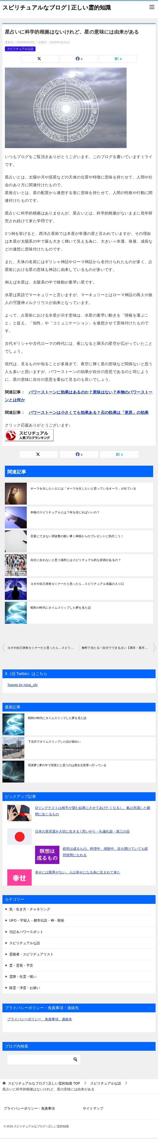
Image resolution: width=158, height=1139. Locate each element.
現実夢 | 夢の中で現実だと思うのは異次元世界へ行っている (67, 765)
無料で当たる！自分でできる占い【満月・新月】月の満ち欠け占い (119, 648)
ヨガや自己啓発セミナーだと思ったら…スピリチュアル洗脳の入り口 (77, 584)
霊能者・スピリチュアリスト (31, 954)
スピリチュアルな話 (20, 49)
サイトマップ (93, 1108)
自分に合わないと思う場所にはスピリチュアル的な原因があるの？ (75, 560)
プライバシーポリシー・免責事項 (29, 1108)
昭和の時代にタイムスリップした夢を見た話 (60, 607)
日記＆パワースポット (26, 932)
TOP (44, 1083)
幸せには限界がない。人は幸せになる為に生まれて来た (77, 872)
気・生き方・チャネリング (29, 909)
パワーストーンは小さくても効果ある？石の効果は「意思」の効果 (89, 412)
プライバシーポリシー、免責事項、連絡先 (39, 1019)
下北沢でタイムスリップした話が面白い (54, 741)
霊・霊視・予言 (21, 965)
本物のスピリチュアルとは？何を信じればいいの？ (65, 512)
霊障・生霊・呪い (23, 977)
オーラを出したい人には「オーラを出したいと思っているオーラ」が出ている (83, 488)
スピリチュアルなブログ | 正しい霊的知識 (56, 7)
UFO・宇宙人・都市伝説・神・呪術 (36, 920)
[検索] (43, 1059)
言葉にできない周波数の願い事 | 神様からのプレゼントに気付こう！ (77, 536)
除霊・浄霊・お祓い (24, 988)
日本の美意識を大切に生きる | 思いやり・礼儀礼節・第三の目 (82, 831)
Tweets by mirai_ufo (22, 685)
